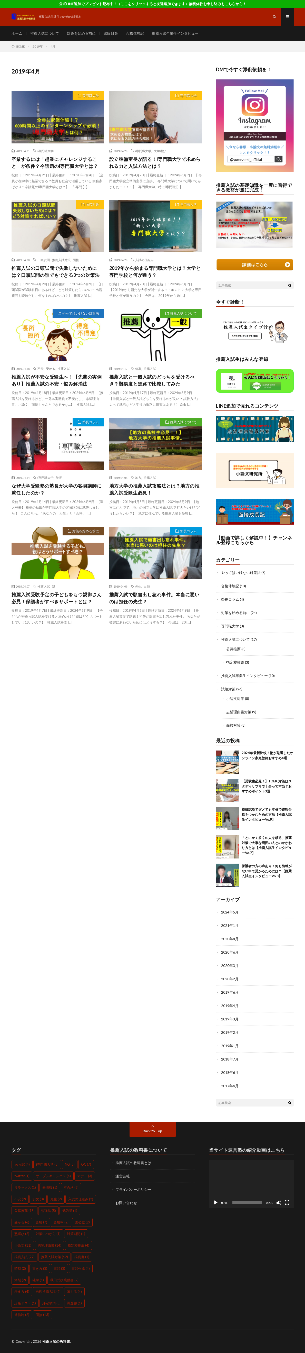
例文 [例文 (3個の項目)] (38, 1199)
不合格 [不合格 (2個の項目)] (71, 1187)
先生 (138, 586)
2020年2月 (230, 979)
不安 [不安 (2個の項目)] (20, 1199)
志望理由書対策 (238, 712)
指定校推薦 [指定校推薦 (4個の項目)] (78, 1245)
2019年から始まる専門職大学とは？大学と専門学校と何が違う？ (155, 271)
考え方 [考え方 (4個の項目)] (21, 1292)
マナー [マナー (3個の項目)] (84, 1176)
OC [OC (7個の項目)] (86, 1164)
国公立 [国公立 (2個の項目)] (82, 1222)
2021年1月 (230, 925)
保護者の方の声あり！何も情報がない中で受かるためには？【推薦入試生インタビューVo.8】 (267, 871)
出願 (147, 586)
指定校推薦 (235, 662)
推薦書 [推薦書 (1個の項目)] (81, 1257)
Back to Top (152, 1131)
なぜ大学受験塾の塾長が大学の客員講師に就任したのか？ (57, 489)
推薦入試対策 (61, 259)
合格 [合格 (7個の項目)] (41, 1222)
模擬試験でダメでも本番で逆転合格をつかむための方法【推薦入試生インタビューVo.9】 (267, 814)
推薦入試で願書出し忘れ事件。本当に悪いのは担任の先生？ (154, 598)
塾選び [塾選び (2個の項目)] (21, 1234)
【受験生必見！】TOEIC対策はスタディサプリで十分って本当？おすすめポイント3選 (267, 786)
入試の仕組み (144, 259)
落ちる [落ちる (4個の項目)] (74, 1292)
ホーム (17, 33)
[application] (251, 1184)
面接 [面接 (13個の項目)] (42, 1315)
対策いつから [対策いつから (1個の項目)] (48, 1234)
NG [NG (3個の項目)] (70, 1164)
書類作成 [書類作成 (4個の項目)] (81, 1268)
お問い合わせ (126, 1203)
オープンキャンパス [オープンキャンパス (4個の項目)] (53, 1176)
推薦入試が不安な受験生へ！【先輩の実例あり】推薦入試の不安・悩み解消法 (57, 380)
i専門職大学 (45, 150)
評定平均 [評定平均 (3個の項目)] (51, 1303)
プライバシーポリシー (133, 1189)
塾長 (59, 477)
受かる (50, 368)
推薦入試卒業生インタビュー (175, 33)
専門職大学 (90, 96)
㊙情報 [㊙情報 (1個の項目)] (49, 1187)
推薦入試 (63, 368)
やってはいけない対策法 (80, 313)
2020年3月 (230, 965)
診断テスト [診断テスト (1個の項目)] (25, 1303)
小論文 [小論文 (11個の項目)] (22, 1245)
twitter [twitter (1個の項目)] (21, 1176)
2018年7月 (230, 1059)
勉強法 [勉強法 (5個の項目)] (48, 1211)
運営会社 (122, 1176)
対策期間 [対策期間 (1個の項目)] (76, 1234)
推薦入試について (44, 33)
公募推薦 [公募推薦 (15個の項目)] (24, 1211)
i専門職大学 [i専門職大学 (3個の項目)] (47, 1164)
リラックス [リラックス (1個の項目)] (25, 1187)
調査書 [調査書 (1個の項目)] (74, 1303)
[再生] (215, 1202)
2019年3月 (230, 1019)
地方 (138, 477)
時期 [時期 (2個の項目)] (20, 1268)
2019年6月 (230, 992)
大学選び (160, 150)
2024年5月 (230, 912)
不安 (40, 368)
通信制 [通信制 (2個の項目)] (21, 1315)
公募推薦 (233, 649)
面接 (76, 259)
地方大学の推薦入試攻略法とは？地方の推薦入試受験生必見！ (154, 489)
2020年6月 (230, 952)
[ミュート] (278, 1202)
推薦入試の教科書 (56, 1341)
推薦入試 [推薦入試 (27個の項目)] (24, 1257)
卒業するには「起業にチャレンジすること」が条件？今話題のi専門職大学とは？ (55, 162)
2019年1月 (230, 1046)
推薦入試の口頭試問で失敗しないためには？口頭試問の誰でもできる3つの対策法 (56, 271)
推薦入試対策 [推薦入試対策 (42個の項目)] (54, 1257)
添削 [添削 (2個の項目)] (20, 1280)
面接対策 (92, 204)
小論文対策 (235, 698)
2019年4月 (230, 1005)
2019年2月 (230, 1032)
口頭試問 (43, 259)
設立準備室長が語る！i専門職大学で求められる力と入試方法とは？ (155, 162)
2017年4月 (230, 1086)
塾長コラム (90, 422)
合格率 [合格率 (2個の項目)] (61, 1222)
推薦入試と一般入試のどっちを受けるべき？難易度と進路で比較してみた (152, 380)
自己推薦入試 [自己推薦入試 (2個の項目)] (48, 1292)
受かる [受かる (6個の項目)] (21, 1222)
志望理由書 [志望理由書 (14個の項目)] (49, 1245)
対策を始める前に (81, 33)
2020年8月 (230, 939)
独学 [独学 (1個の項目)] (38, 1280)
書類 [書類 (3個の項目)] (59, 1268)
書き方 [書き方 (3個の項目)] (39, 1268)
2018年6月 (230, 1072)
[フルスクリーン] (287, 1202)
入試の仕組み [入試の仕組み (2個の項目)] (80, 1199)
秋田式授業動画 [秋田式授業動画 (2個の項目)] (64, 1280)
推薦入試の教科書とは (133, 1162)
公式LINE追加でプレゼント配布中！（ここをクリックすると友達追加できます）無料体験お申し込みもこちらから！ (152, 4)
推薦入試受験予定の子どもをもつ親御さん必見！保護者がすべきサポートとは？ (57, 598)
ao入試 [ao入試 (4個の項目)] (22, 1164)
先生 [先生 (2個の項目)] (56, 1199)
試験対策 (111, 33)
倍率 (138, 368)
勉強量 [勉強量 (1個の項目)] (69, 1211)
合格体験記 (135, 33)
